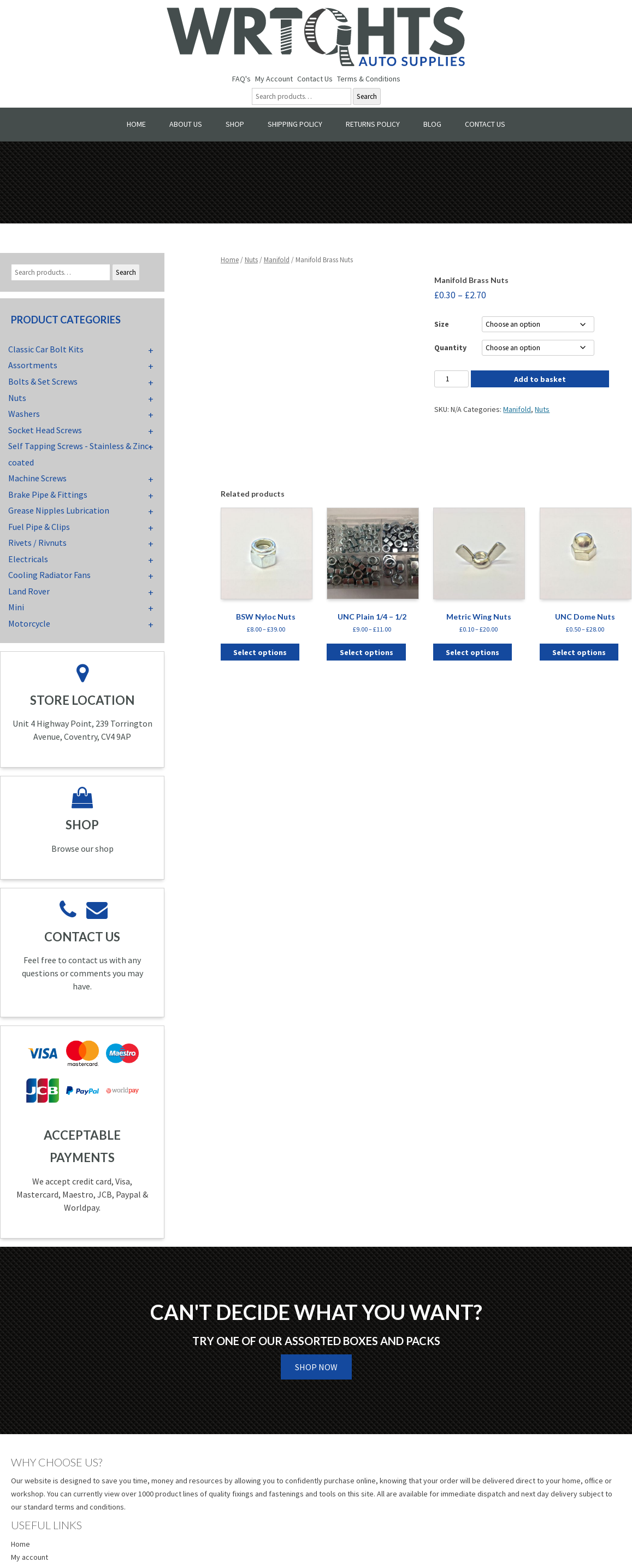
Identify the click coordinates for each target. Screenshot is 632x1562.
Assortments (32, 364)
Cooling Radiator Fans (49, 574)
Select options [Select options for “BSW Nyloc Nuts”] (260, 652)
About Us (185, 124)
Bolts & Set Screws (43, 381)
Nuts (251, 259)
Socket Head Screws (45, 430)
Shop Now (316, 1366)
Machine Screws (37, 478)
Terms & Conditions (368, 79)
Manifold (277, 259)
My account (29, 1557)
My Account (274, 79)
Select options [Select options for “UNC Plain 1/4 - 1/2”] (366, 652)
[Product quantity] (451, 378)
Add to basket (540, 379)
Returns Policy (373, 124)
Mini (16, 607)
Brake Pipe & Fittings (47, 494)
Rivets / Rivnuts (37, 542)
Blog (432, 124)
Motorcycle (29, 623)
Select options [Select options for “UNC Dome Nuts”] (579, 652)
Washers (24, 413)
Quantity (450, 347)
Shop (235, 124)
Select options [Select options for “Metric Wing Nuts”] (472, 652)
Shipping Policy (295, 124)
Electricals (28, 558)
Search (367, 96)
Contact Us (315, 79)
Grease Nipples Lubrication (58, 510)
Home (136, 124)
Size (441, 324)
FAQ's (241, 79)
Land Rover (29, 591)
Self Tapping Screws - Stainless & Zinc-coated (80, 454)
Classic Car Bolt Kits (46, 349)
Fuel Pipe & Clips (39, 526)
